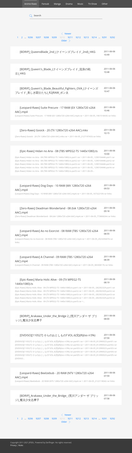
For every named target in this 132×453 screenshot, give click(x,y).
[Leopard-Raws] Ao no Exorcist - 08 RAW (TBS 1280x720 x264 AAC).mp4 (56, 233)
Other (105, 3)
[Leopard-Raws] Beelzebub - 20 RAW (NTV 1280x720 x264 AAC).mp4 (54, 375)
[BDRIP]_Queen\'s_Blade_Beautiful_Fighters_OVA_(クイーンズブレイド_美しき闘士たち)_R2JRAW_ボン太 (56, 90)
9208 (46, 37)
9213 (86, 37)
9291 (104, 37)
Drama (69, 3)
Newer (66, 34)
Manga (57, 3)
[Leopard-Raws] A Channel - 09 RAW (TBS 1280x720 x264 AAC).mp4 (54, 259)
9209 (54, 37)
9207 (38, 37)
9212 (78, 37)
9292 (112, 37)
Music (80, 3)
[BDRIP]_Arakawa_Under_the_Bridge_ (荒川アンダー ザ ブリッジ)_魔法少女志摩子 (56, 398)
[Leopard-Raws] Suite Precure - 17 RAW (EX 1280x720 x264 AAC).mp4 (55, 110)
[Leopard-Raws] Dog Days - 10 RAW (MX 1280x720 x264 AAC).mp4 (53, 188)
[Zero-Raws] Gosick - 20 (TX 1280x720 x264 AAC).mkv (53, 130)
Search (37, 15)
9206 (30, 37)
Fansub (45, 3)
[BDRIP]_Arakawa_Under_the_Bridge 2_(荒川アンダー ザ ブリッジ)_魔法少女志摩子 (56, 318)
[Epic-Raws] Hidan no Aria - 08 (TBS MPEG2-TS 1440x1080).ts (58, 151)
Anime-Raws (30, 3)
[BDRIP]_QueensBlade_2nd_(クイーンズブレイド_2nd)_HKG (57, 52)
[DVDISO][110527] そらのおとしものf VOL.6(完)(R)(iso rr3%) (57, 335)
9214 (94, 37)
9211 (70, 37)
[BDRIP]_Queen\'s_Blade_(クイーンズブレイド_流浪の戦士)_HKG (52, 71)
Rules (20, 445)
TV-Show (92, 3)
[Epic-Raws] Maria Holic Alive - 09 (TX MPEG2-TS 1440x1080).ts (48, 282)
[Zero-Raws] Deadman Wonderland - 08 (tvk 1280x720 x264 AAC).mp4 (55, 210)
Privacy (13, 445)
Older (66, 41)
